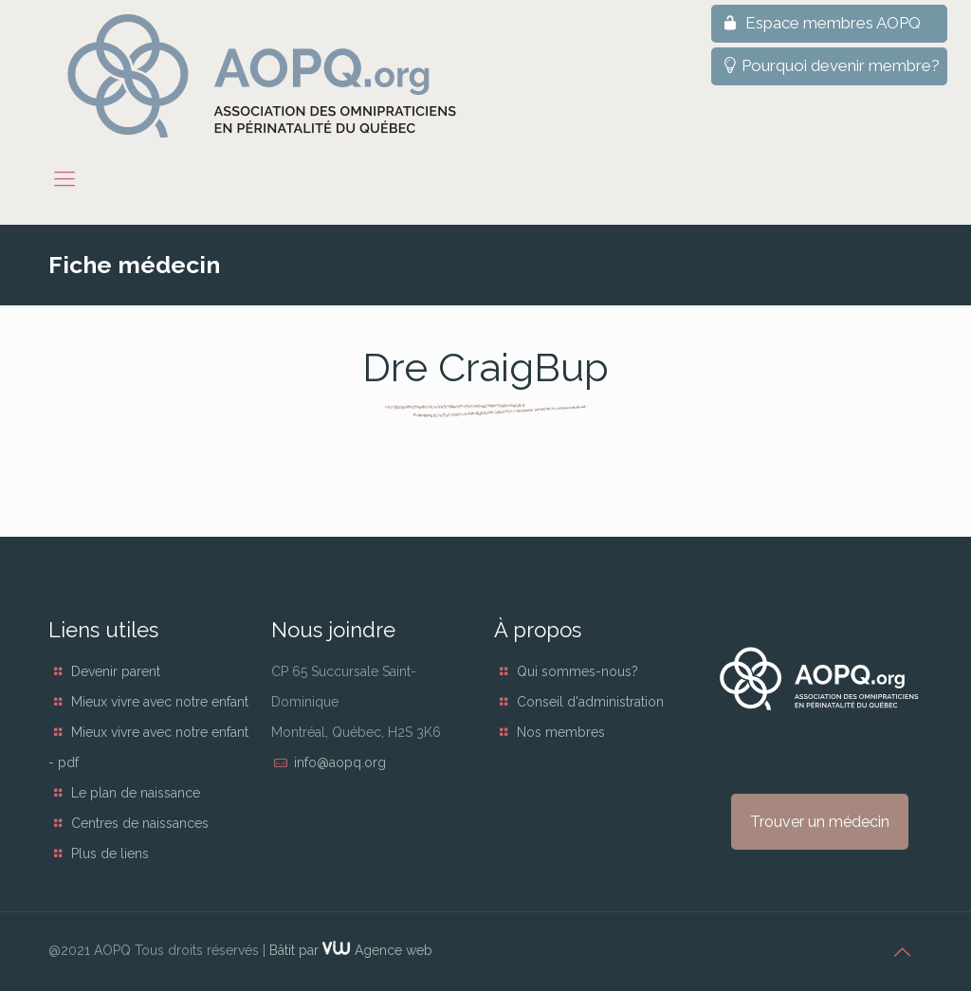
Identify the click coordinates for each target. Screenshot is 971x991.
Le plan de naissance (135, 792)
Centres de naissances (140, 823)
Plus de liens (110, 853)
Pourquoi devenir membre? (829, 65)
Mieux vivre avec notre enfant (159, 701)
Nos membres (561, 732)
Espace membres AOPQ (820, 22)
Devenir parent (115, 671)
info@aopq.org (340, 762)
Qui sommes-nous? (577, 671)
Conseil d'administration (590, 701)
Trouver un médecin (819, 822)
